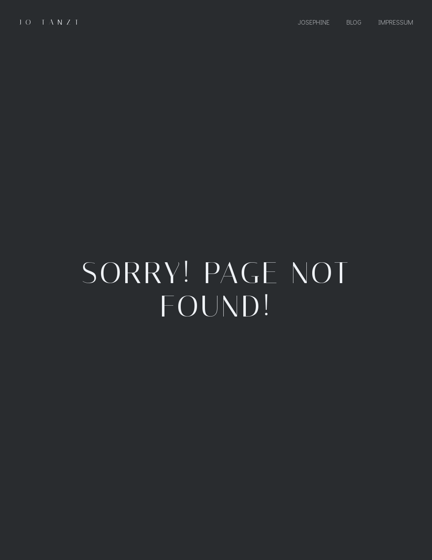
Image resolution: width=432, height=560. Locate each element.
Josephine (314, 22)
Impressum (395, 22)
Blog (353, 22)
